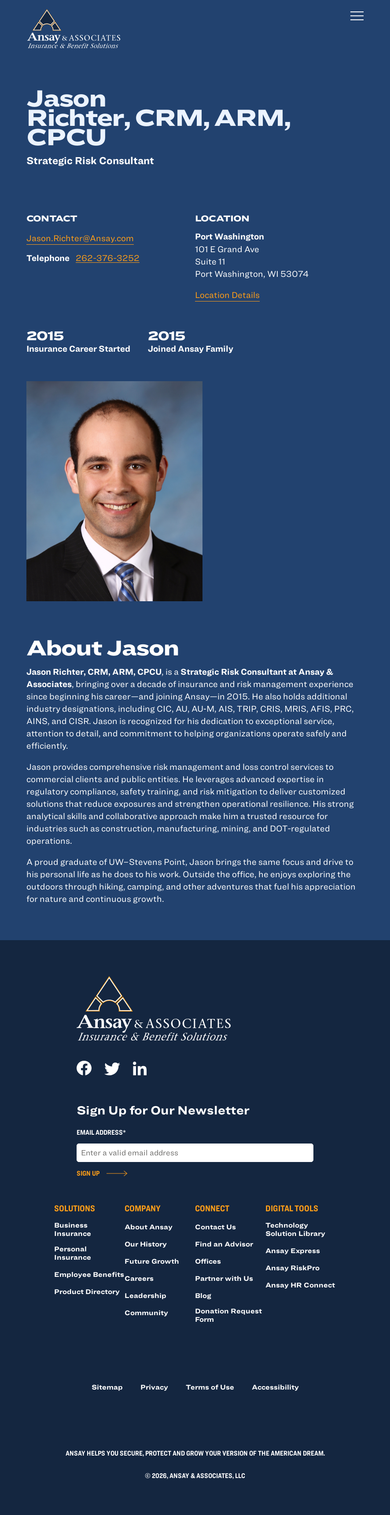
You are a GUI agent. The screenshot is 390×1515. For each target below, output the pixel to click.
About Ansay (149, 1227)
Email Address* (101, 1132)
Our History (146, 1244)
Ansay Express (292, 1250)
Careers (139, 1278)
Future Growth (152, 1261)
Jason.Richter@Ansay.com (80, 238)
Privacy (154, 1387)
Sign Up (88, 1173)
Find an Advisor (224, 1244)
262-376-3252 (108, 258)
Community (146, 1312)
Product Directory (87, 1291)
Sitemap (107, 1387)
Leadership (145, 1295)
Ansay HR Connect (300, 1285)
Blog (203, 1295)
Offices (208, 1261)
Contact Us (215, 1227)
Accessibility (275, 1387)
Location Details (227, 295)
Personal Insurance (72, 1253)
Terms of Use (210, 1387)
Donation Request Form (228, 1315)
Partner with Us (224, 1278)
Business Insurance (72, 1229)
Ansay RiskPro (292, 1268)
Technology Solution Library (295, 1229)
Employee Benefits (89, 1274)
